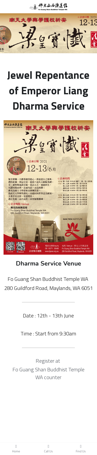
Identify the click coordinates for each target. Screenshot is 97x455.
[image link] (48, 6)
